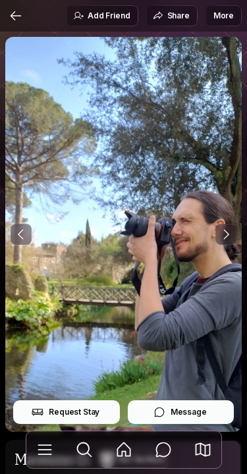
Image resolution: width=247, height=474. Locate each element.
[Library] (45, 450)
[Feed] (124, 450)
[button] (203, 450)
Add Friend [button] (101, 16)
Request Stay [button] (65, 412)
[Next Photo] (225, 234)
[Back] (15, 15)
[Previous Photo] (21, 234)
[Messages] (163, 450)
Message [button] (180, 412)
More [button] (223, 15)
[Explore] (84, 450)
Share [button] (171, 16)
